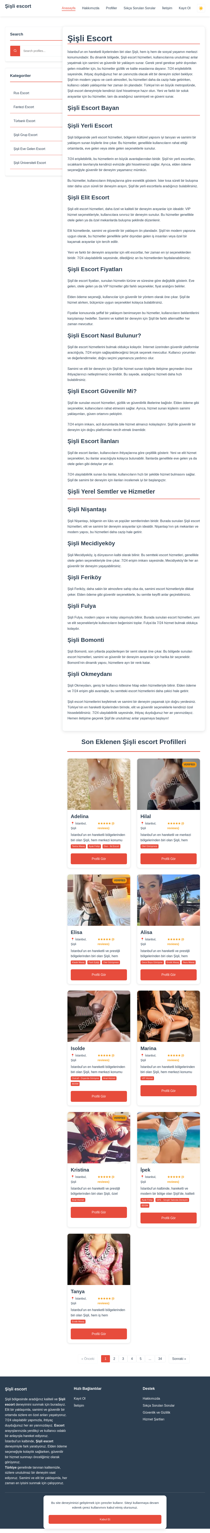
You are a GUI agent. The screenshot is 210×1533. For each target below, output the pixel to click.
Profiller (111, 8)
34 (160, 1363)
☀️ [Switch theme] (201, 8)
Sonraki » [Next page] (179, 1363)
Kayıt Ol (184, 8)
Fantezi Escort (24, 107)
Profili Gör (98, 859)
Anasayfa (68, 8)
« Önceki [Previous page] (87, 1363)
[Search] (15, 51)
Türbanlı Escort (25, 121)
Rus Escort (22, 93)
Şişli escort (18, 6)
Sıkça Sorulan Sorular (139, 8)
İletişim (167, 8)
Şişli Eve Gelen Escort (30, 149)
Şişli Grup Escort (26, 135)
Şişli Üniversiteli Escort (30, 163)
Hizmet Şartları (153, 1423)
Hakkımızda (90, 8)
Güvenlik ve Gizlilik (156, 1416)
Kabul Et (105, 1518)
